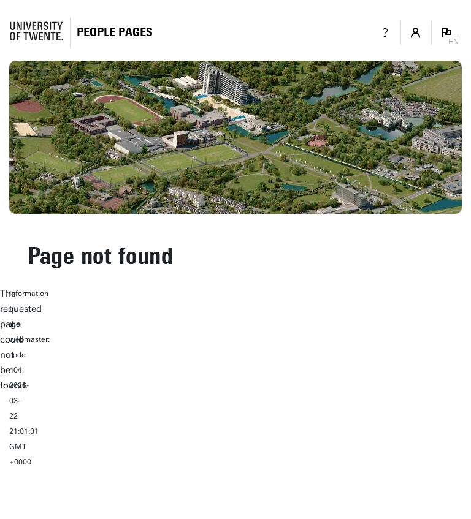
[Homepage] (115, 32)
